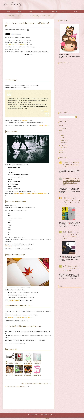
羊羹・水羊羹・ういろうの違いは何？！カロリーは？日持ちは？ (71, 234)
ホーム (8, 11)
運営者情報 (46, 418)
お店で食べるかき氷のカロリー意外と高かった (71, 268)
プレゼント (64, 147)
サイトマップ (38, 418)
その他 (75, 11)
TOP (9, 15)
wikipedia (46, 111)
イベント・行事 (53, 11)
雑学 (42, 11)
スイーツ (64, 128)
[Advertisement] (28, 65)
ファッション (65, 140)
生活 (31, 11)
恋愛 (63, 137)
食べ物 (19, 11)
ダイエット (64, 142)
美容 (63, 135)
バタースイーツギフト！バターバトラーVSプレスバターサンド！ (71, 200)
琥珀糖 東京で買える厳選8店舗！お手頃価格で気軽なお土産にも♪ (71, 181)
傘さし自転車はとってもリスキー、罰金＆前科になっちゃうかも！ (35, 383)
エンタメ (64, 11)
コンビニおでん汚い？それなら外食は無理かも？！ (17, 386)
